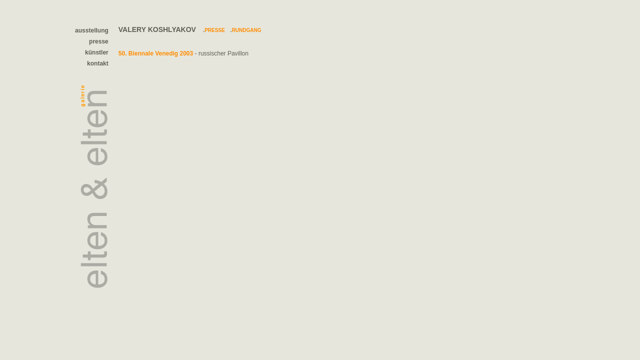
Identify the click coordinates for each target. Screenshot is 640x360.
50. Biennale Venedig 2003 (155, 53)
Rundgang (247, 30)
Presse (214, 30)
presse (98, 41)
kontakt (97, 63)
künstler (96, 52)
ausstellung (91, 30)
